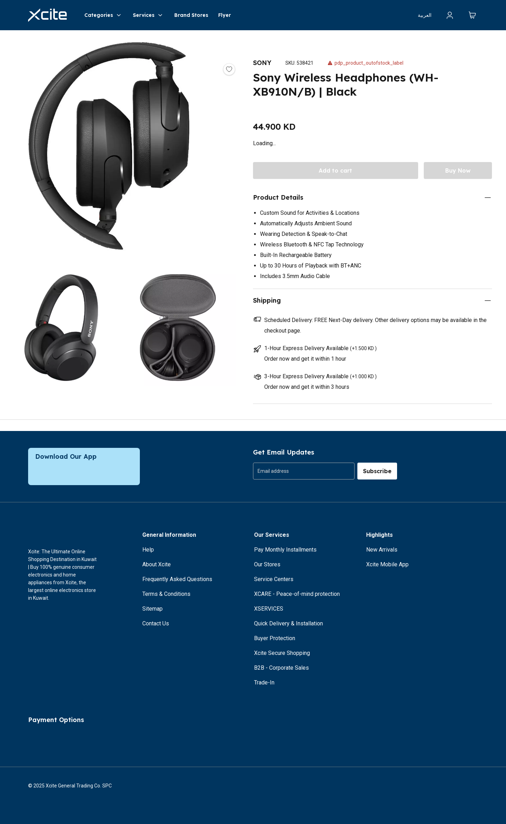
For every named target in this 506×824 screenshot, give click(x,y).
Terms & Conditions (166, 594)
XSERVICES (268, 608)
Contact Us (155, 623)
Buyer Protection (274, 638)
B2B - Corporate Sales (281, 667)
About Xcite (156, 564)
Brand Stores (191, 15)
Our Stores (267, 564)
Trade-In (264, 682)
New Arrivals (381, 549)
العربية (425, 15)
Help (148, 549)
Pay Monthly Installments (285, 549)
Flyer (224, 15)
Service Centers (273, 579)
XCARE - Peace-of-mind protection (297, 594)
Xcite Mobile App (387, 564)
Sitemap (152, 608)
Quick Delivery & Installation (288, 623)
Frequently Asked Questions (177, 579)
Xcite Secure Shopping (282, 653)
